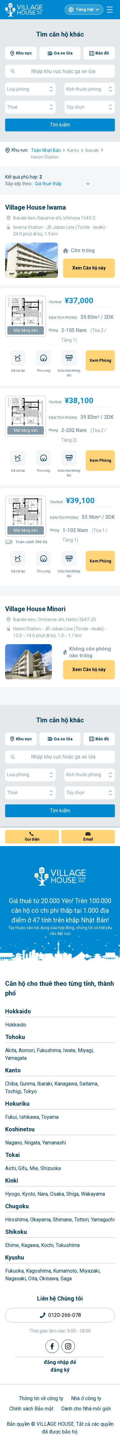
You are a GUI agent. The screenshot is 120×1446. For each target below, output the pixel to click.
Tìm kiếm (60, 125)
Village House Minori (35, 609)
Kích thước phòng (89, 89)
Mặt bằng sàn (26, 330)
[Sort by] (63, 183)
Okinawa (48, 1279)
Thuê (30, 107)
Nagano (13, 1143)
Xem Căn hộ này (89, 267)
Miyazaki (89, 1271)
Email (88, 839)
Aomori (27, 1050)
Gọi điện (32, 839)
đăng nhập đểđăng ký (60, 1366)
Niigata (32, 1143)
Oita (32, 1279)
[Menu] (110, 9)
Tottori (81, 1220)
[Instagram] (68, 1346)
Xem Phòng (100, 360)
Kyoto (28, 1194)
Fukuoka (14, 1271)
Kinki (11, 1180)
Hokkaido (18, 1011)
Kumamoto (65, 1271)
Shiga (72, 1194)
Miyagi (85, 1050)
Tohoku (15, 1037)
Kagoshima (38, 1271)
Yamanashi (54, 1143)
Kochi (47, 1245)
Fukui (11, 1117)
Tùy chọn (89, 107)
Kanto (13, 1070)
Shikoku (16, 1231)
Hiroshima (16, 1220)
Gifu (22, 1168)
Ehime (12, 1245)
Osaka (57, 1194)
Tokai (12, 1154)
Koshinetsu (20, 1129)
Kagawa (30, 1245)
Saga (66, 1279)
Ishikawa (29, 1117)
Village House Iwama (35, 207)
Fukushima (49, 1050)
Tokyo (30, 1091)
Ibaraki (44, 1084)
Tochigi (13, 1091)
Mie (33, 1168)
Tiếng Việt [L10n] (84, 9)
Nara (42, 1194)
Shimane (62, 1220)
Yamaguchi (103, 1220)
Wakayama (93, 1194)
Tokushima (68, 1245)
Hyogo (12, 1194)
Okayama (40, 1220)
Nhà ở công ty (86, 1398)
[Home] (60, 876)
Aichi (10, 1168)
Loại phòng (30, 89)
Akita (10, 1050)
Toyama (50, 1117)
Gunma (27, 1084)
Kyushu (14, 1257)
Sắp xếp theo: (18, 183)
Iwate (69, 1050)
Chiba (11, 1084)
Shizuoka (50, 1168)
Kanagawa (65, 1084)
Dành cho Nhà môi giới (86, 1409)
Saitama (88, 1084)
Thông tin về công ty (41, 1398)
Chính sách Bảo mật (31, 1409)
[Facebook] (52, 1346)
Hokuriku (17, 1103)
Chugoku (17, 1206)
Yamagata (16, 1058)
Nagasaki (15, 1279)
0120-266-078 (64, 1315)
